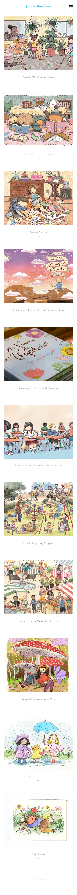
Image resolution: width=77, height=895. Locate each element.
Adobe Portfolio (43, 889)
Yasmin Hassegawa (38, 6)
